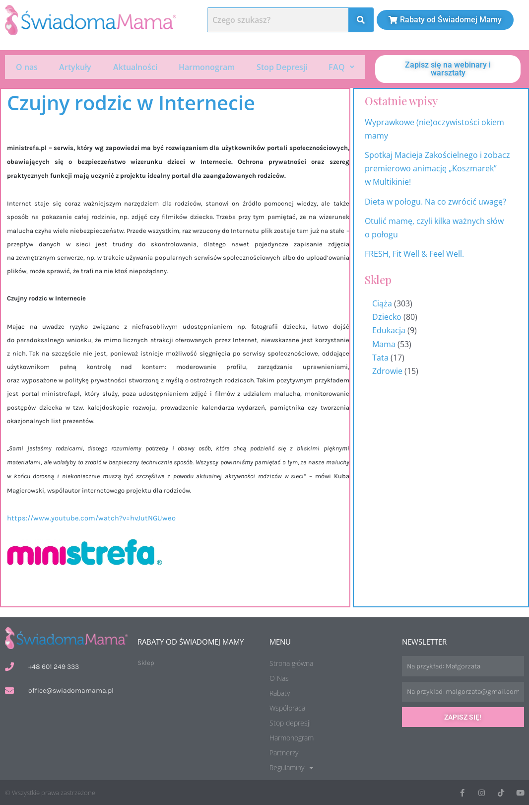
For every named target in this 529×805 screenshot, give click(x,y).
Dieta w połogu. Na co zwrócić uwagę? (435, 201)
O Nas (279, 678)
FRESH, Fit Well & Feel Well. (414, 253)
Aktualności (135, 66)
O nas (27, 66)
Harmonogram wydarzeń (514, 423)
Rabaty (279, 693)
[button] (342, 66)
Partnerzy (283, 752)
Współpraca (287, 708)
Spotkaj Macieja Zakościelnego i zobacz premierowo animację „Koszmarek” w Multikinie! (437, 168)
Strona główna (291, 663)
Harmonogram (207, 66)
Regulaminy (291, 767)
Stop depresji (290, 723)
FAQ (341, 66)
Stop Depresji (282, 66)
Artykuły (75, 66)
